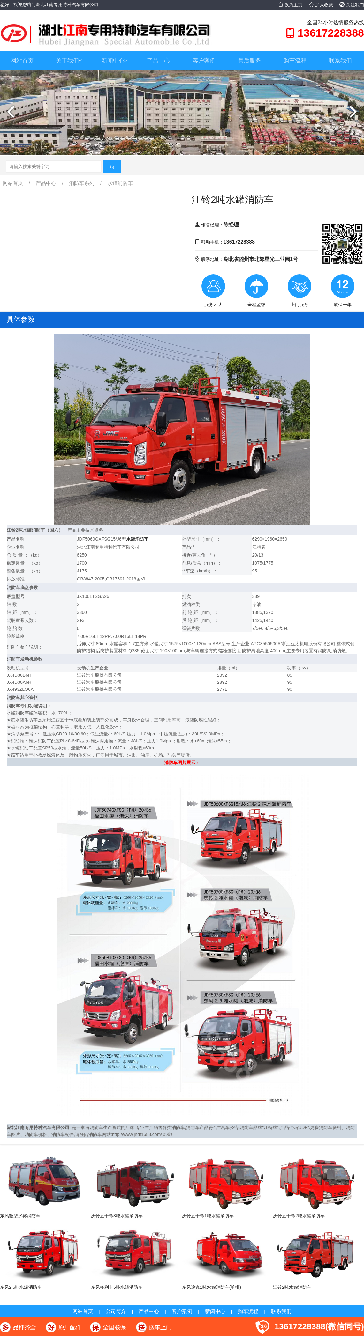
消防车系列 (82, 183)
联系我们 (340, 60)
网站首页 (22, 60)
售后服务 (249, 60)
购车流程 (295, 60)
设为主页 (290, 4)
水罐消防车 (120, 183)
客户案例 (204, 60)
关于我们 (69, 60)
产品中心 (158, 60)
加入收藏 (321, 4)
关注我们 (351, 4)
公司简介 (116, 1311)
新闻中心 (115, 60)
